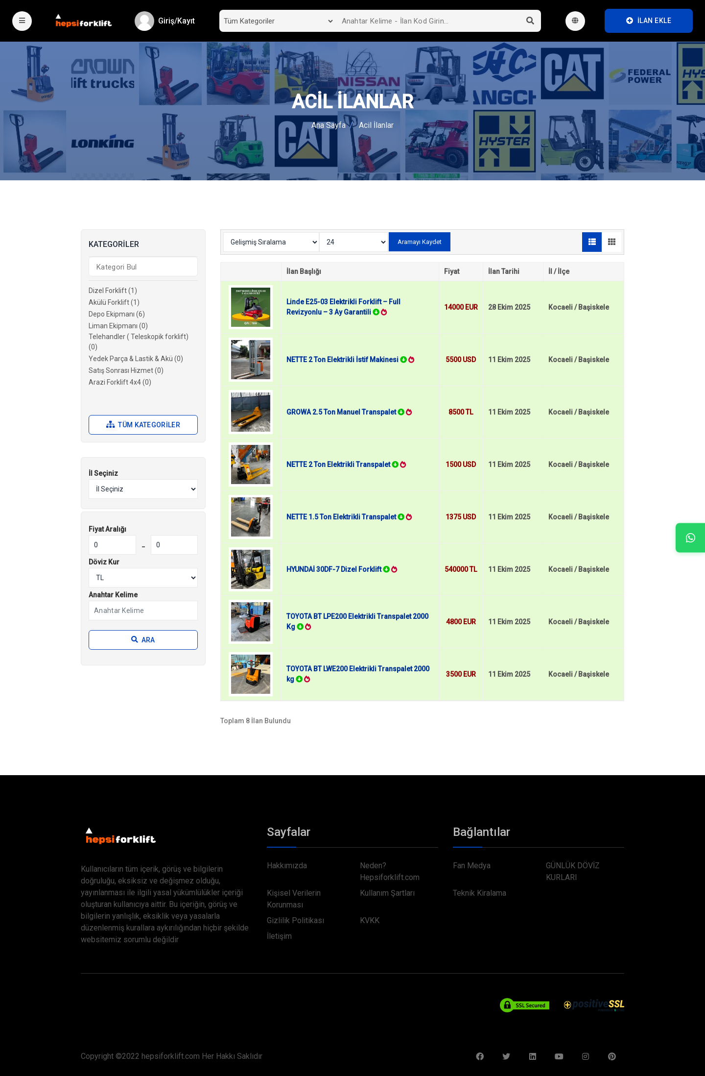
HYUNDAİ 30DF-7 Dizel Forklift (341, 569)
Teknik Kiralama (479, 893)
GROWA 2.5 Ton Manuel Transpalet (349, 412)
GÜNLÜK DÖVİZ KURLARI (573, 871)
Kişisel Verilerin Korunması (294, 898)
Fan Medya (472, 865)
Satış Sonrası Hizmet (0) (126, 370)
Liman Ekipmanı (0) (118, 326)
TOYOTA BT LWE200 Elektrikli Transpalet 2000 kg (357, 674)
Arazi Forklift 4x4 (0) (120, 382)
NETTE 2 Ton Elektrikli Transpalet (346, 464)
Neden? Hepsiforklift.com (390, 871)
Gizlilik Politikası (295, 920)
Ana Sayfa (328, 125)
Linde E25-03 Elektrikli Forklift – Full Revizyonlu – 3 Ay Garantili (343, 307)
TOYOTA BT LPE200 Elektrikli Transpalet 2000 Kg (357, 621)
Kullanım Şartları (387, 893)
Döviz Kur (104, 562)
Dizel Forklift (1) (113, 290)
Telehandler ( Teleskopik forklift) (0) (138, 342)
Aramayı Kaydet (420, 241)
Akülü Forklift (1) (114, 302)
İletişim (279, 936)
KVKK (369, 920)
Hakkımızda (287, 865)
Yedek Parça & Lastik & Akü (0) (136, 359)
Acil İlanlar (376, 125)
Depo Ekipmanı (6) (117, 314)
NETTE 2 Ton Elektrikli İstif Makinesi (350, 360)
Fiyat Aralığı (107, 529)
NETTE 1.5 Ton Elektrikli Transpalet (349, 517)
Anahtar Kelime (113, 595)
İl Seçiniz (103, 473)
